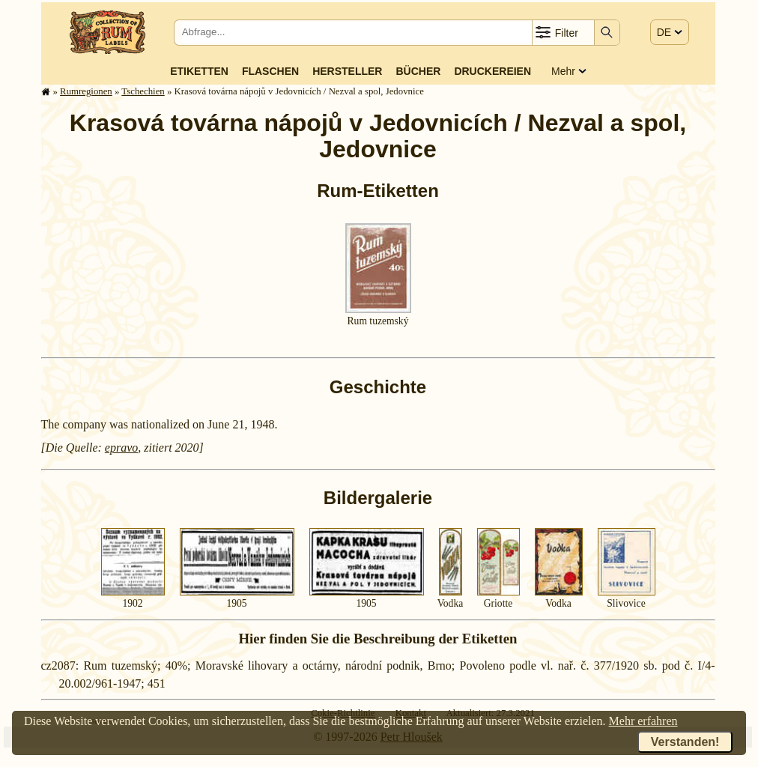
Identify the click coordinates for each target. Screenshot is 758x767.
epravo (121, 447)
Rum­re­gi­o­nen (86, 91)
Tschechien (142, 91)
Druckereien (492, 71)
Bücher (417, 71)
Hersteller (347, 71)
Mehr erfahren (643, 721)
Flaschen (270, 71)
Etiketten (199, 71)
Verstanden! (685, 742)
